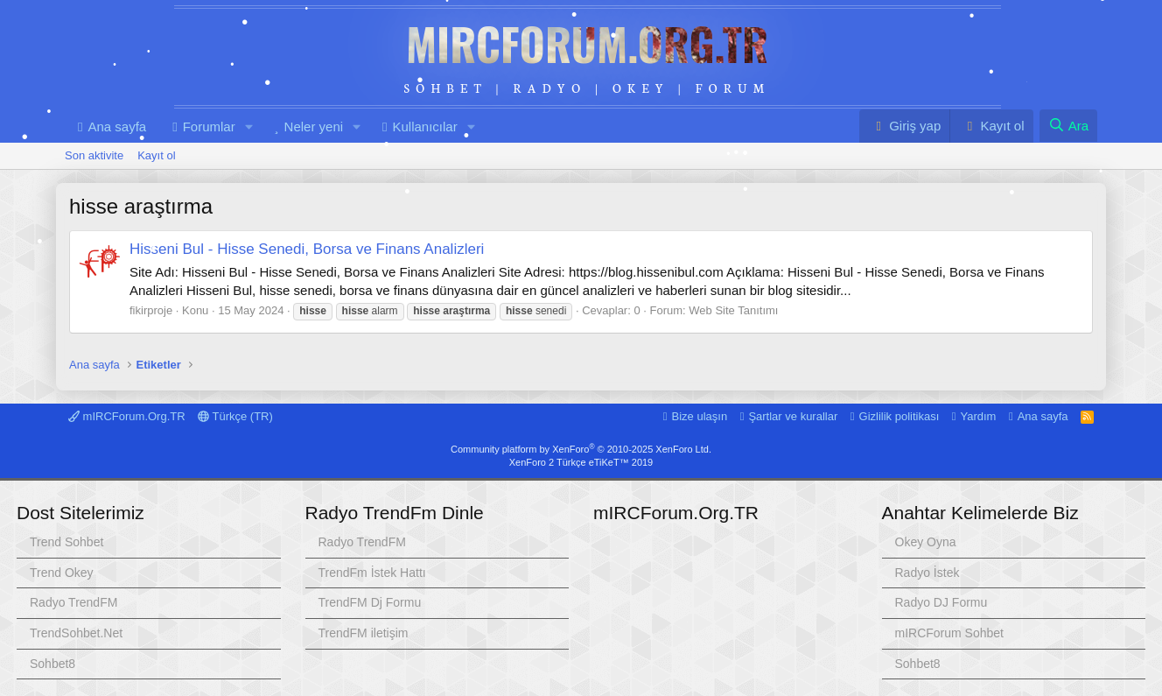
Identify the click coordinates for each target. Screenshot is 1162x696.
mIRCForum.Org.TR (587, 43)
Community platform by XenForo (581, 449)
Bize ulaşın (700, 416)
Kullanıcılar (424, 126)
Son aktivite (94, 155)
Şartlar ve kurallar (792, 416)
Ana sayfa (117, 126)
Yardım (979, 416)
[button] (249, 126)
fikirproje (151, 310)
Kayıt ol (156, 155)
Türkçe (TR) (235, 416)
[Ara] (1068, 125)
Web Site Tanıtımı (733, 310)
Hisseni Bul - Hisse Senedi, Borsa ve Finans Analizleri (307, 249)
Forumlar (209, 126)
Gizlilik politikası (899, 416)
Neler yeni (314, 126)
